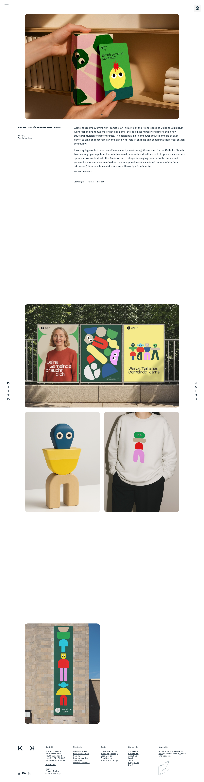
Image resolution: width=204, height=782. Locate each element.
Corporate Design (109, 751)
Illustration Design (109, 760)
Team (130, 760)
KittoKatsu (133, 753)
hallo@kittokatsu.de (55, 760)
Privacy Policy (52, 771)
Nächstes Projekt (96, 181)
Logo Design (106, 756)
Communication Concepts (80, 759)
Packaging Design (109, 753)
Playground (133, 762)
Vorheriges (79, 181)
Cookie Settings (53, 773)
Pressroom (50, 764)
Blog (130, 765)
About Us (132, 756)
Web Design (106, 758)
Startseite (133, 751)
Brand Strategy (80, 751)
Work (130, 758)
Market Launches (81, 762)
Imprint (48, 769)
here (161, 753)
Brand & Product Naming (81, 754)
